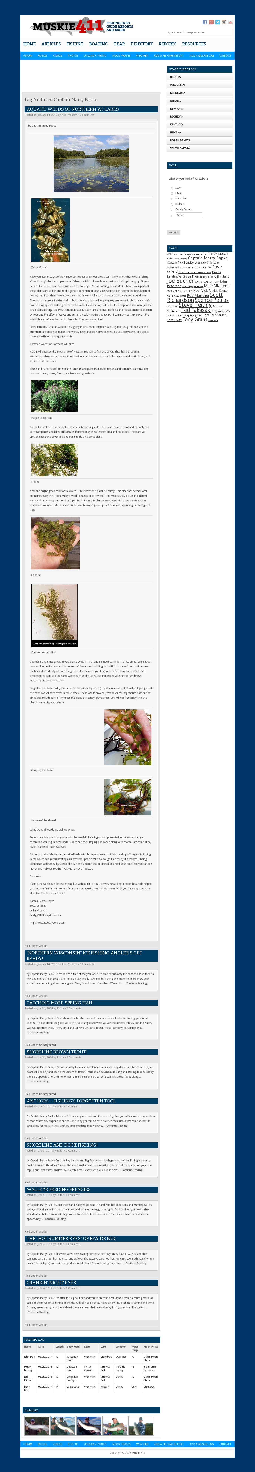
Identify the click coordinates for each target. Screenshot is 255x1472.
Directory (141, 44)
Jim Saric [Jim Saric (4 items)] (223, 276)
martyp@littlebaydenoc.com (46, 915)
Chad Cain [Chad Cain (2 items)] (200, 262)
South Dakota (180, 148)
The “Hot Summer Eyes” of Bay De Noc (71, 1238)
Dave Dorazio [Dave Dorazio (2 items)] (203, 267)
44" (57, 1386)
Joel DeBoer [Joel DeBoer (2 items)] (201, 281)
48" (57, 1366)
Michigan (176, 116)
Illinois (175, 77)
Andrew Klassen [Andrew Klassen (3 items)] (218, 254)
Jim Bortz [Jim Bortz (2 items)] (211, 276)
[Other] (189, 215)
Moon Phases (121, 55)
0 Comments (87, 114)
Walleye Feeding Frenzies (59, 1189)
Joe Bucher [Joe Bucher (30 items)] (180, 281)
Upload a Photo (95, 55)
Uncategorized (47, 1044)
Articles (51, 44)
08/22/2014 (45, 1386)
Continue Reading (136, 983)
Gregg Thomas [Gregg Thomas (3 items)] (192, 276)
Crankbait (106, 1356)
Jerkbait (104, 1386)
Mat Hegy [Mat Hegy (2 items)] (187, 286)
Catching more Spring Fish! (60, 1002)
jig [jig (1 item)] (204, 277)
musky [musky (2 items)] (170, 290)
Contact (225, 55)
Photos (73, 55)
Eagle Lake (73, 1386)
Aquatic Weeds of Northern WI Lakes (73, 109)
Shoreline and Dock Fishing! (62, 1145)
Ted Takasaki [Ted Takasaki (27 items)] (196, 310)
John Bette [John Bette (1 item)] (214, 282)
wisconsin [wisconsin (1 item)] (213, 320)
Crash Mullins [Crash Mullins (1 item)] (188, 267)
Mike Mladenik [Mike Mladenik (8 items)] (217, 286)
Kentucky (176, 124)
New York (176, 108)
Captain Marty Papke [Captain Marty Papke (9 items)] (207, 258)
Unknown (149, 1386)
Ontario (175, 100)
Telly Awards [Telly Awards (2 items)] (219, 311)
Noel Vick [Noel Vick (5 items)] (200, 291)
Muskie (42, 55)
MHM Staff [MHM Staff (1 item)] (198, 286)
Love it (178, 187)
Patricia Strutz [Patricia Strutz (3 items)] (217, 291)
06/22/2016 (45, 1366)
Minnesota (177, 92)
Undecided (181, 198)
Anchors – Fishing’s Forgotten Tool (71, 1101)
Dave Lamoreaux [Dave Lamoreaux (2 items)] (188, 272)
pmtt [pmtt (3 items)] (183, 296)
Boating (98, 44)
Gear (119, 44)
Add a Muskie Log (202, 55)
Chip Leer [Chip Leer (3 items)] (213, 262)
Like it (178, 193)
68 (132, 1376)
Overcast (121, 1356)
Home (29, 44)
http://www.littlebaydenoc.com (47, 922)
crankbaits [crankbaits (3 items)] (174, 267)
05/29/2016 (45, 1376)
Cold (134, 1386)
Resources (194, 44)
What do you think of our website (188, 178)
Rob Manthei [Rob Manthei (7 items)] (198, 295)
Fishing (74, 44)
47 (56, 1376)
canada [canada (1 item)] (184, 259)
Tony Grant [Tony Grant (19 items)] (194, 319)
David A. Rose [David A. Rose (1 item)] (204, 272)
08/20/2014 (45, 1356)
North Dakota (180, 140)
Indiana (175, 132)
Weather (142, 55)
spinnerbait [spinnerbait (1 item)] (172, 306)
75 (132, 1366)
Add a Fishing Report (169, 55)
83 (132, 1356)
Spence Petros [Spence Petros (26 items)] (212, 300)
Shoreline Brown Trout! (57, 1052)
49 (56, 1356)
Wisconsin (90, 1356)
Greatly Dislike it (183, 209)
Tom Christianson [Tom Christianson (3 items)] (214, 315)
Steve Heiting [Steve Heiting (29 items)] (195, 305)
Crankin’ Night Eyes (51, 1282)
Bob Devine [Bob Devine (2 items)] (173, 258)
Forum (27, 55)
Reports (167, 44)
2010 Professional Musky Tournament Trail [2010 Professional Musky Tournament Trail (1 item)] (187, 254)
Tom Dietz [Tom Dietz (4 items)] (174, 320)
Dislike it (179, 203)
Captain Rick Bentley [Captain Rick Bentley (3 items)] (180, 262)
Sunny (119, 1376)
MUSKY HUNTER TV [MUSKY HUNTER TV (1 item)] (183, 291)
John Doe (29, 1356)
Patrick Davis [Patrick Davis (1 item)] (173, 296)
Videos (57, 55)
